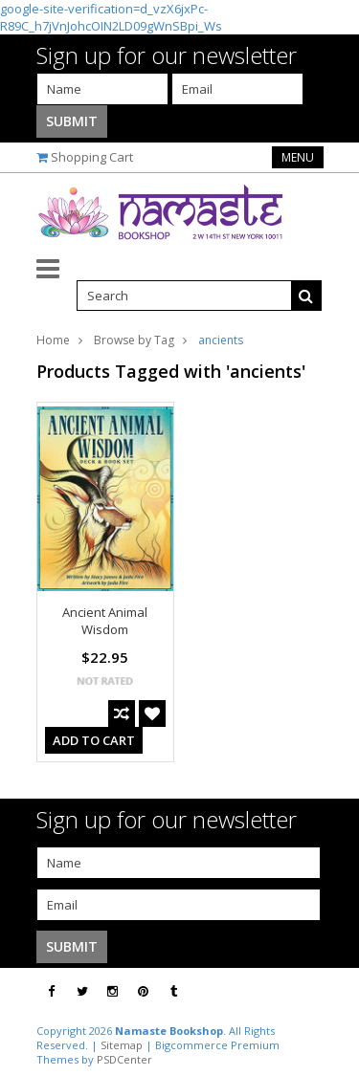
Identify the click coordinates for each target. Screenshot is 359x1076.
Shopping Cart (92, 156)
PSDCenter (124, 1059)
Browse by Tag (134, 340)
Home (53, 340)
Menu (297, 157)
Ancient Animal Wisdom (104, 621)
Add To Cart (94, 740)
